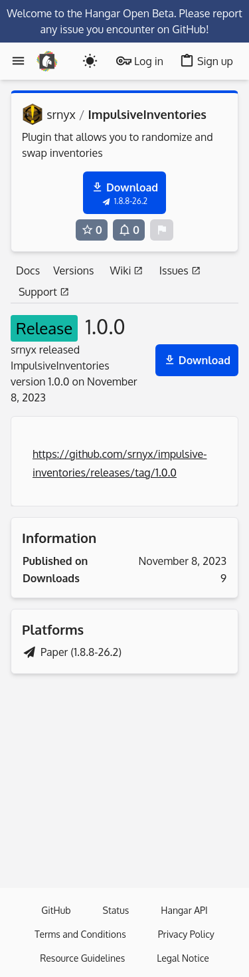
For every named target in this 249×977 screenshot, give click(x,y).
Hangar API (184, 910)
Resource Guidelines (82, 958)
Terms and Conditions (80, 934)
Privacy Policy (186, 934)
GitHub (55, 910)
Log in (139, 60)
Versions (73, 270)
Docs (28, 270)
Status (116, 910)
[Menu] (18, 60)
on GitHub (181, 29)
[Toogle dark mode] (90, 61)
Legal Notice (183, 958)
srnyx (61, 114)
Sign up (206, 60)
